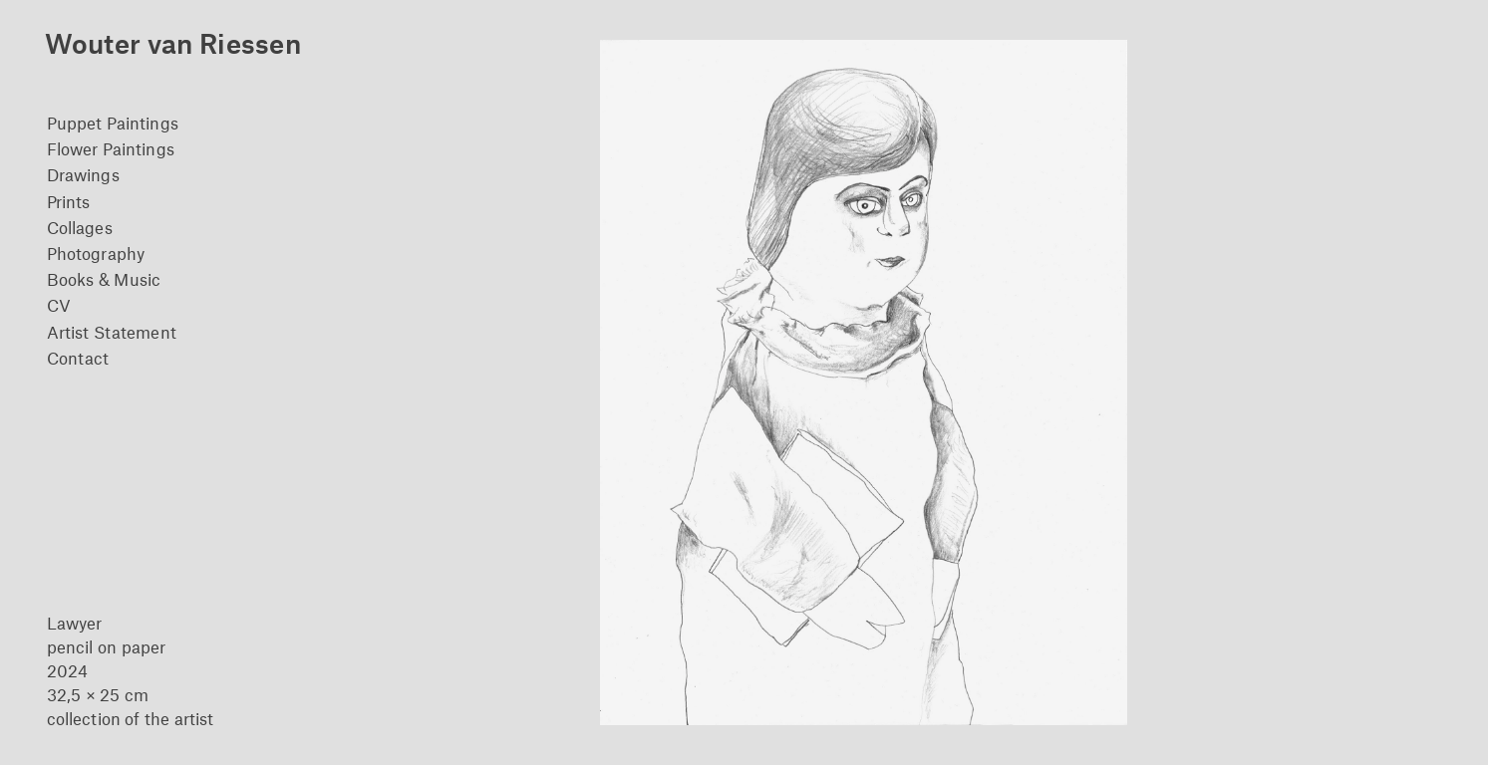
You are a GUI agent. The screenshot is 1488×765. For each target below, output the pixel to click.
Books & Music (103, 279)
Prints (68, 201)
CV (59, 305)
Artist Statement (111, 332)
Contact (78, 358)
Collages (80, 227)
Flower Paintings (110, 148)
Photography (96, 253)
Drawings (83, 174)
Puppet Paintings (112, 122)
